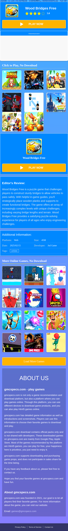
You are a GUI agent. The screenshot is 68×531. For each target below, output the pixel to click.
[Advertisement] (34, 48)
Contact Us (49, 527)
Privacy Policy (20, 527)
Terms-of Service (35, 527)
